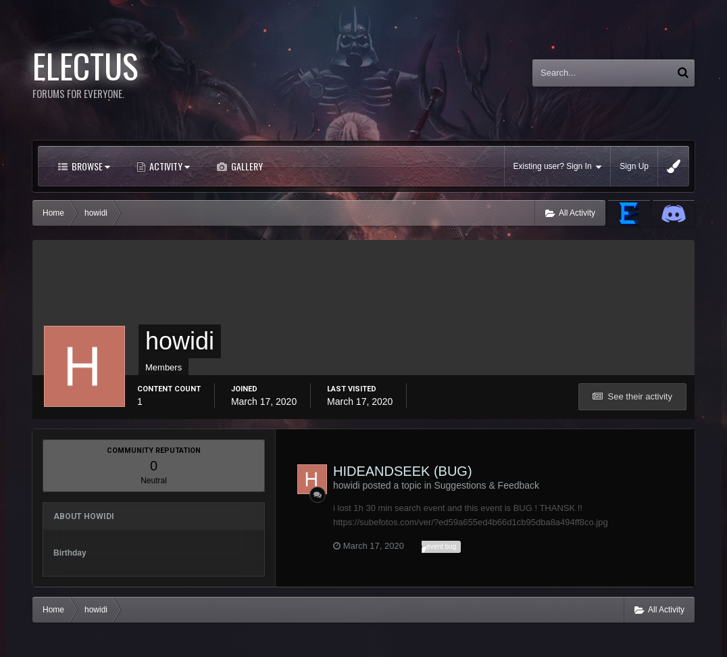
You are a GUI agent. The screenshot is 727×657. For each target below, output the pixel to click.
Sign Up (634, 166)
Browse (90, 166)
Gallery (246, 166)
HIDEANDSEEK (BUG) (402, 471)
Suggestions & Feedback (486, 485)
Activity (168, 166)
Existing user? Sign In (557, 167)
